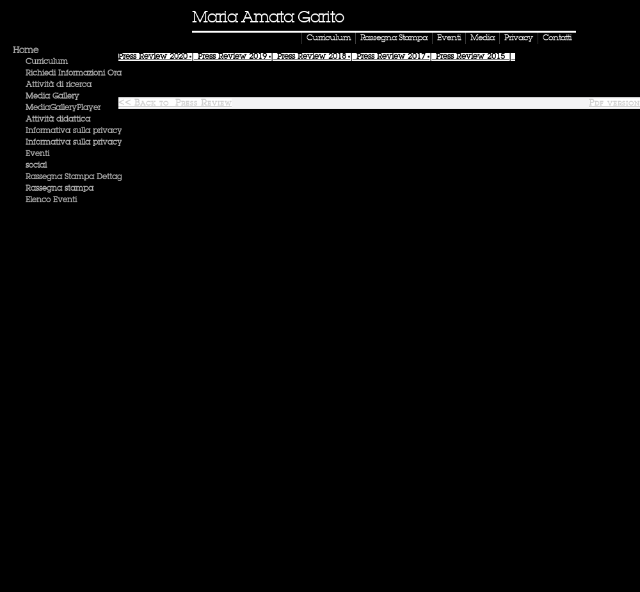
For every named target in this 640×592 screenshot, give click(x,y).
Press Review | (158, 57)
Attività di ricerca (59, 85)
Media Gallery (52, 96)
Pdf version (614, 103)
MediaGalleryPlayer (63, 108)
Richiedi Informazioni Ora (74, 73)
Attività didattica (58, 120)
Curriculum (329, 38)
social (36, 166)
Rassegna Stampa (394, 38)
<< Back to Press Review (175, 103)
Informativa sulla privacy (74, 131)
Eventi (449, 38)
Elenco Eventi (51, 200)
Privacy (518, 38)
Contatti (557, 38)
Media (482, 38)
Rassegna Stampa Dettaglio (78, 177)
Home (25, 50)
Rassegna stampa (59, 189)
